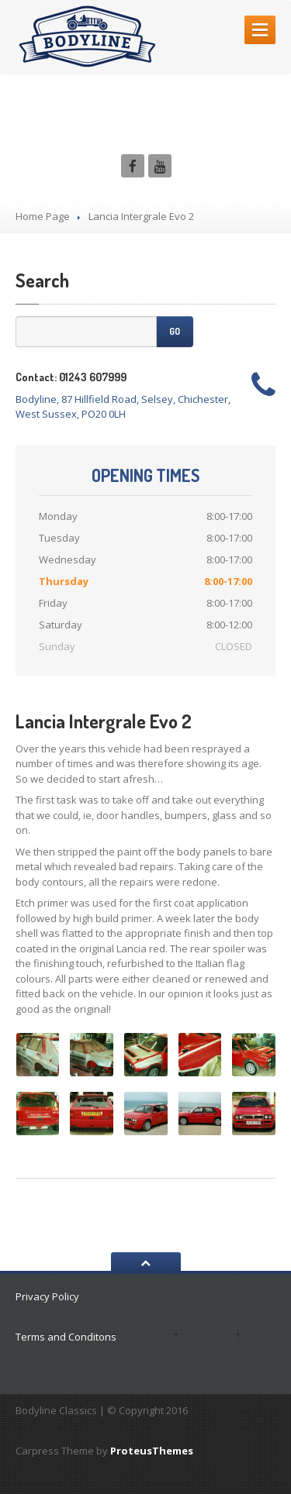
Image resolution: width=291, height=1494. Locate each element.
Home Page (43, 216)
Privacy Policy (47, 1296)
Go (174, 331)
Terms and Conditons (66, 1337)
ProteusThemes (151, 1451)
